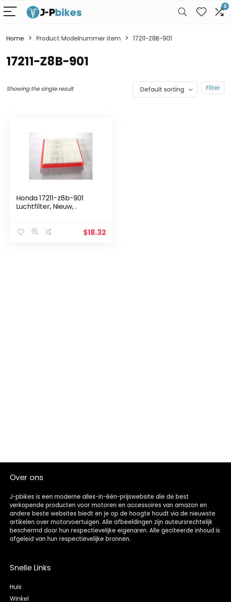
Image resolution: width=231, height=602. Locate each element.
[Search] (182, 12)
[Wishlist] (201, 12)
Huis (16, 587)
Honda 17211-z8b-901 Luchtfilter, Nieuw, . (50, 202)
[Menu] (10, 12)
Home (15, 38)
